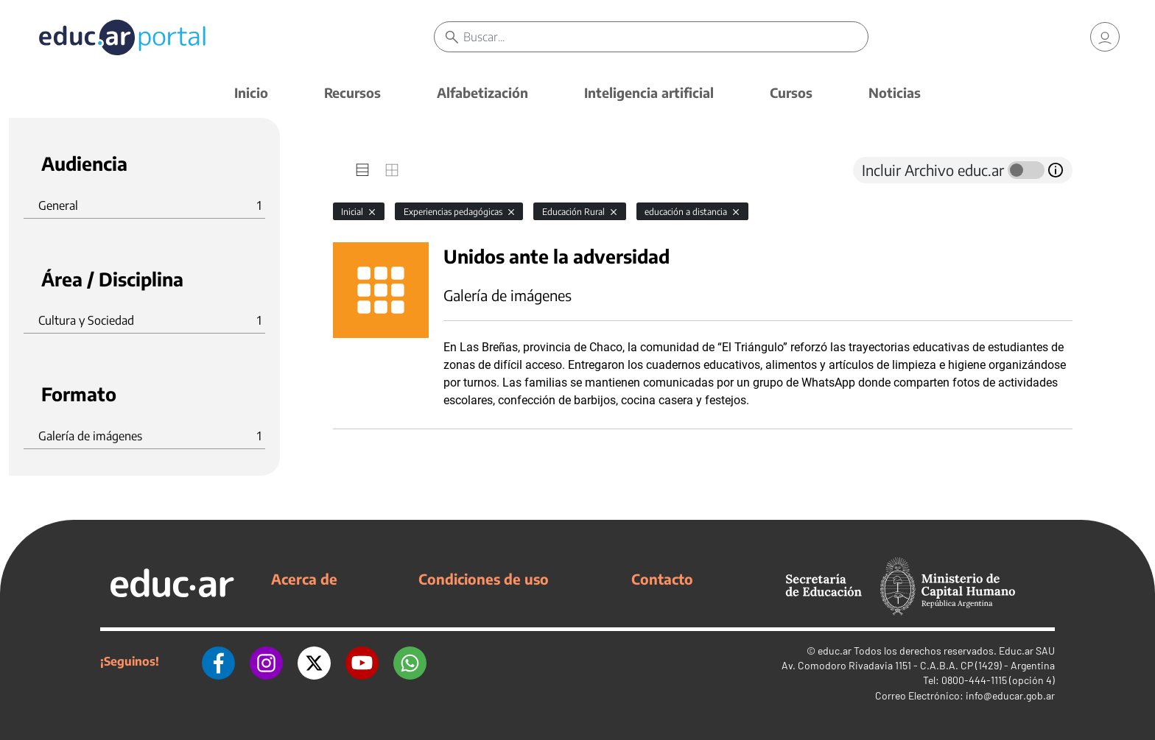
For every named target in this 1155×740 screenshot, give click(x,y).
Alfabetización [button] (482, 92)
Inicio (251, 92)
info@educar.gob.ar (1010, 695)
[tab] (362, 170)
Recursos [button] (352, 92)
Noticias (894, 92)
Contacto (662, 579)
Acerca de (304, 579)
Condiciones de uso (483, 579)
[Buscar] (665, 37)
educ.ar (835, 650)
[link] (1105, 37)
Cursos (791, 92)
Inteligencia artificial (649, 92)
